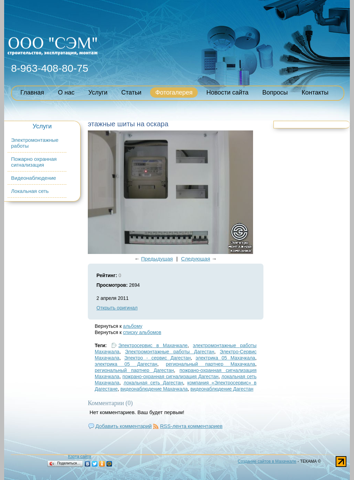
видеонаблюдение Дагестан (221, 389)
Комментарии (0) (110, 403)
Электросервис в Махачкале (152, 345)
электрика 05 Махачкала (225, 358)
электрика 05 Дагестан (126, 364)
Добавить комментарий (123, 426)
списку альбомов (142, 332)
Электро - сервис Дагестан (157, 358)
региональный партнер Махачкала (210, 364)
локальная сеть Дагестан (153, 382)
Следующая (195, 259)
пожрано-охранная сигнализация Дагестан (170, 376)
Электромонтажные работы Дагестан (169, 351)
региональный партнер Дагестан (134, 370)
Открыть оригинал (117, 308)
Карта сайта (79, 456)
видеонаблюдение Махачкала (154, 389)
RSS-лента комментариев (191, 426)
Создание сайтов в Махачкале (267, 461)
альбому (132, 326)
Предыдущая (157, 259)
